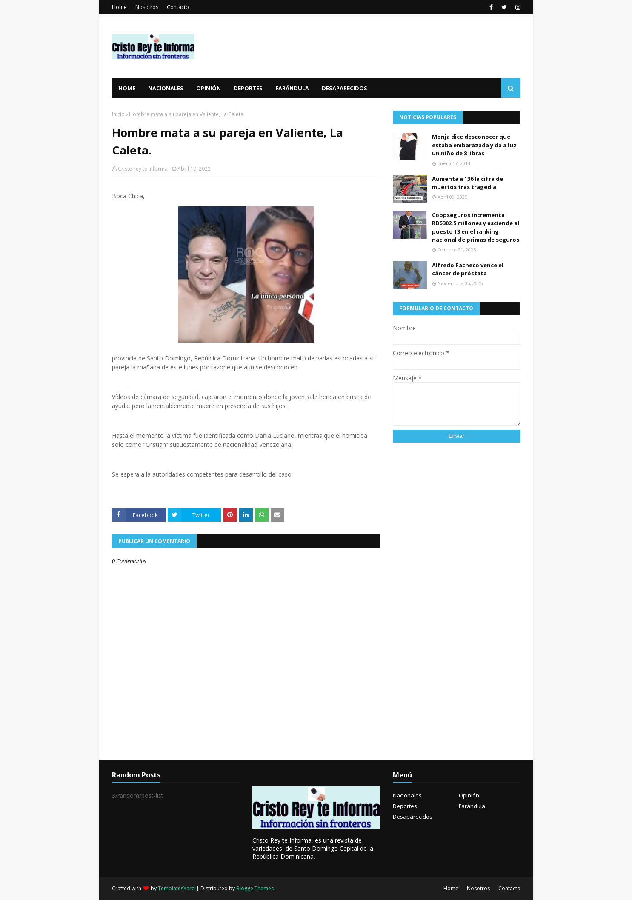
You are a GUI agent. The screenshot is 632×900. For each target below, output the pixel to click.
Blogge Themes (255, 888)
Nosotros (146, 7)
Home (119, 7)
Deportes (405, 806)
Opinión (469, 795)
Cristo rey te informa (143, 168)
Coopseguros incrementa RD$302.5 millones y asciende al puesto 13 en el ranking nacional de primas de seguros (475, 227)
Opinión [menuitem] (208, 88)
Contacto (178, 7)
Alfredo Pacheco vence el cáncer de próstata (467, 269)
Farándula (472, 806)
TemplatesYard (176, 888)
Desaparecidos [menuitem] (344, 88)
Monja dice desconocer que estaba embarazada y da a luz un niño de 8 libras (474, 145)
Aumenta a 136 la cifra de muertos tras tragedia (467, 183)
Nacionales (407, 795)
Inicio (118, 114)
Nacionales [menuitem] (165, 88)
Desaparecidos (412, 816)
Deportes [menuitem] (248, 88)
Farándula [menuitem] (292, 88)
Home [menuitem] (126, 88)
